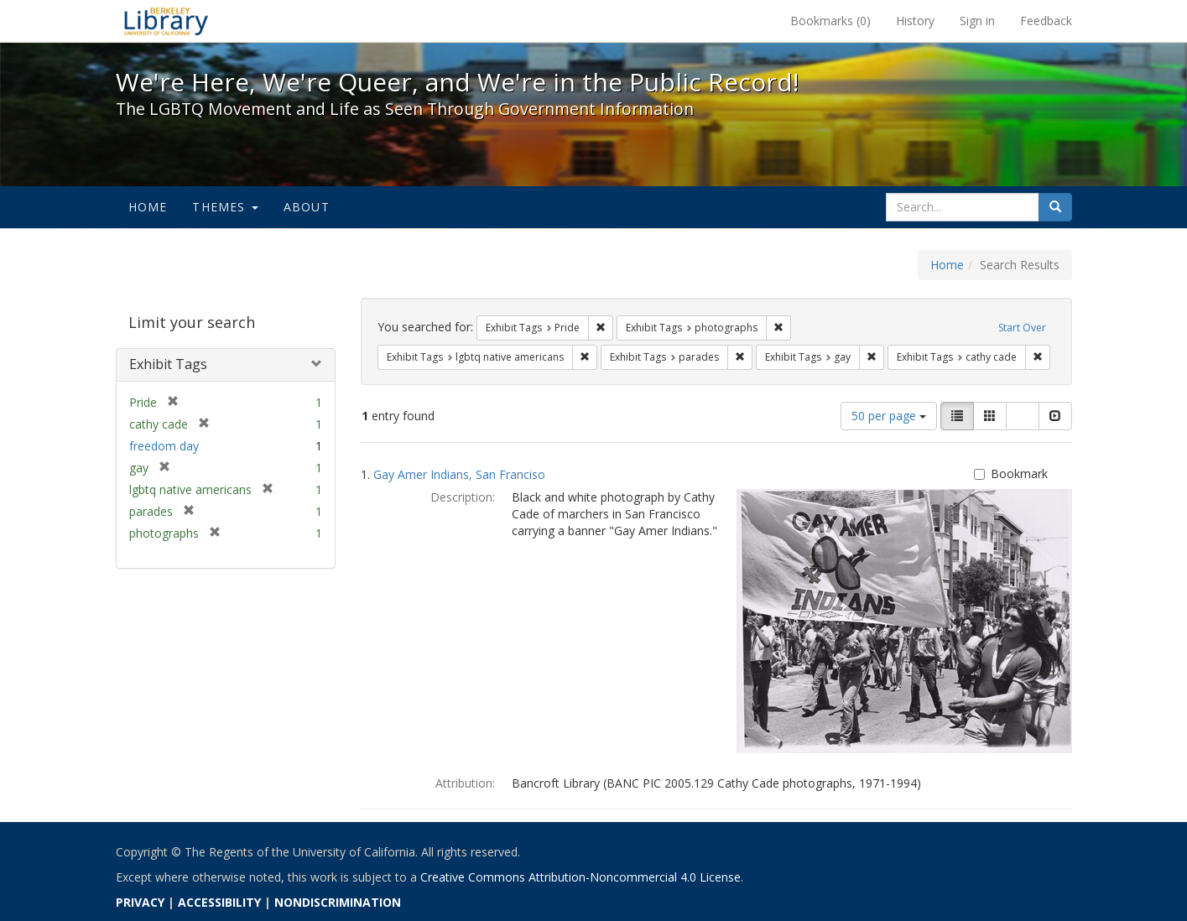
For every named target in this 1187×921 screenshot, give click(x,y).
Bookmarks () (830, 21)
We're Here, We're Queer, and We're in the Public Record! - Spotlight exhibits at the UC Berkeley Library (166, 21)
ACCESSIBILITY (219, 902)
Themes (225, 207)
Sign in (977, 21)
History (915, 21)
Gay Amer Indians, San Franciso (459, 474)
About (307, 207)
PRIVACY (140, 902)
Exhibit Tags (168, 364)
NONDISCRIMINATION (337, 902)
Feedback (1046, 21)
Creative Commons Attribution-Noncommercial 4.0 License (580, 877)
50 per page (888, 416)
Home (148, 207)
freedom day (164, 446)
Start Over (1022, 327)
